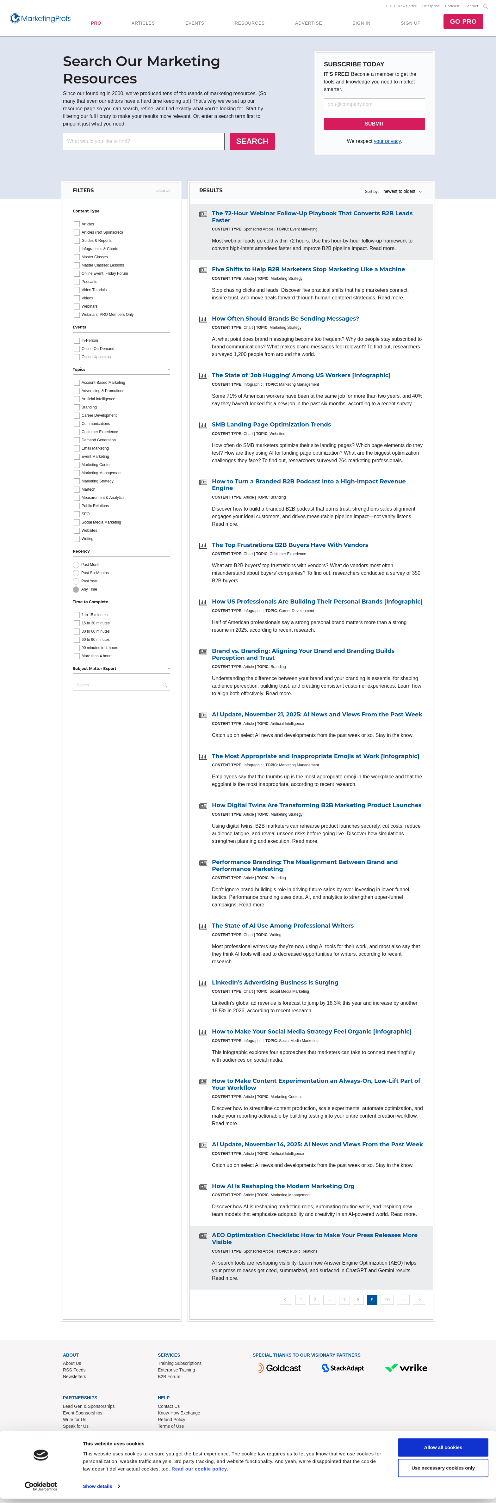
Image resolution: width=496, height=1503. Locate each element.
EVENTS (194, 23)
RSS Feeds (74, 1371)
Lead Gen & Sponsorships (89, 1407)
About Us (72, 1364)
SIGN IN (361, 23)
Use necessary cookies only (443, 1472)
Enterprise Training (176, 1371)
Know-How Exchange (179, 1414)
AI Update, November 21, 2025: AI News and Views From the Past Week (317, 715)
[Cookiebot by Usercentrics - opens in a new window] (41, 1490)
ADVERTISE (308, 23)
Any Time (89, 590)
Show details (97, 1490)
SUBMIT (374, 125)
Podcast (452, 7)
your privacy (387, 142)
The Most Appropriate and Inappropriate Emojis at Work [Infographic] (315, 757)
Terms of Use (171, 1427)
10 (387, 1300)
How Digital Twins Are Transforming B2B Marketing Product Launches (316, 806)
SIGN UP (410, 23)
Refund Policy (171, 1420)
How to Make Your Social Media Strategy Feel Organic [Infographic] (312, 1032)
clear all (163, 192)
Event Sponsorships (82, 1414)
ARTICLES (143, 23)
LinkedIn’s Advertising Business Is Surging (275, 983)
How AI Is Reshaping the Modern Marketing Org (283, 1187)
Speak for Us (76, 1427)
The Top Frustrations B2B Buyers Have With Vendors (290, 546)
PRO (96, 23)
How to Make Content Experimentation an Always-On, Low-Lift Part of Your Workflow (316, 1086)
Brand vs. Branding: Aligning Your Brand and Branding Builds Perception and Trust (303, 656)
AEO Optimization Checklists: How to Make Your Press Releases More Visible (315, 1240)
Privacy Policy (171, 1434)
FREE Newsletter (401, 7)
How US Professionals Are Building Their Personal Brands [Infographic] (317, 602)
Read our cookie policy (199, 1473)
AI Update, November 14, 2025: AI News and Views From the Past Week (317, 1145)
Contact (471, 7)
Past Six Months (95, 574)
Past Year (89, 582)
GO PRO (463, 22)
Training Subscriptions (180, 1364)
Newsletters (74, 1377)
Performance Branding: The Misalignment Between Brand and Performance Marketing (305, 867)
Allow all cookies (443, 1451)
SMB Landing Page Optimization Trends (271, 425)
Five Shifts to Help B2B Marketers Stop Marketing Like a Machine (308, 270)
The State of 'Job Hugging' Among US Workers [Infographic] (301, 376)
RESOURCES (250, 23)
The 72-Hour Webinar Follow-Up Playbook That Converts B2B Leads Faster (312, 218)
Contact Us (169, 1407)
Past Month (91, 566)
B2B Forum (169, 1377)
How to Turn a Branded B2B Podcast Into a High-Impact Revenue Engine (309, 486)
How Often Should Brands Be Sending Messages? (285, 319)
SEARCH (252, 142)
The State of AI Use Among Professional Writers (283, 926)
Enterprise (431, 7)
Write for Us (74, 1420)
